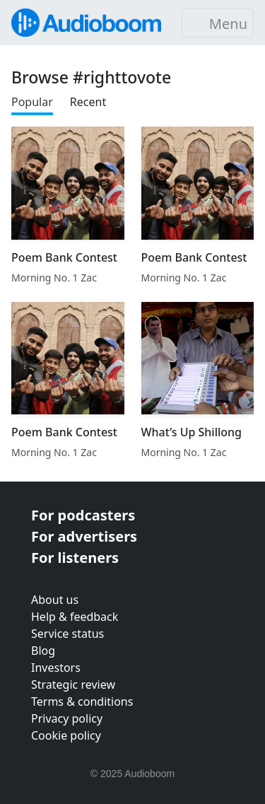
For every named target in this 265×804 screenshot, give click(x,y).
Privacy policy (66, 718)
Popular (32, 102)
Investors (56, 667)
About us (54, 599)
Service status (67, 633)
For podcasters (83, 515)
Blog (43, 650)
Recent (88, 102)
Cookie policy (66, 735)
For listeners (75, 557)
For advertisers (84, 536)
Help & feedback (74, 616)
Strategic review (73, 684)
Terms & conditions (82, 701)
